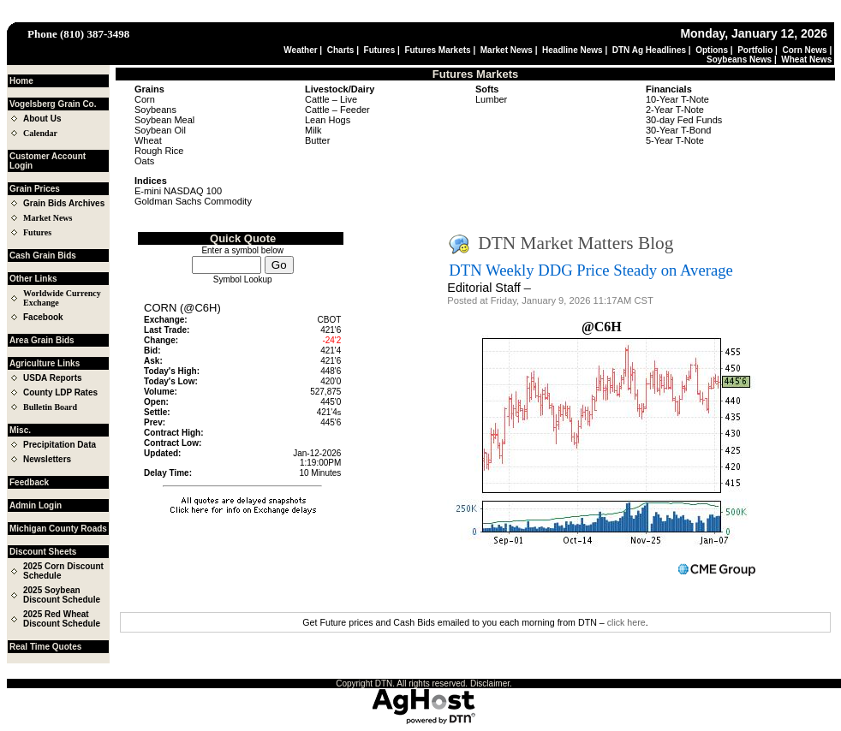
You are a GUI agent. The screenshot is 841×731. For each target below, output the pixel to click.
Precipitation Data (59, 444)
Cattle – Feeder (337, 109)
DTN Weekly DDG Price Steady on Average (590, 270)
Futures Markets (437, 50)
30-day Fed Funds (684, 120)
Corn (144, 99)
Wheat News (806, 59)
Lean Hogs (327, 120)
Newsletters (47, 459)
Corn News (804, 50)
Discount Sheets (42, 551)
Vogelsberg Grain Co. (53, 104)
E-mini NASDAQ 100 (178, 191)
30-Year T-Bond (678, 130)
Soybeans (155, 109)
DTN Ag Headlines (649, 50)
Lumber (491, 99)
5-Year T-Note (675, 140)
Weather (300, 50)
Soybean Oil (160, 130)
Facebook (43, 317)
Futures (380, 50)
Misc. (20, 430)
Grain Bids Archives (63, 203)
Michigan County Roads (58, 528)
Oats (144, 161)
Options (711, 50)
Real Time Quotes (45, 646)
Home (21, 81)
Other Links (33, 278)
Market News (506, 50)
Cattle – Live (331, 99)
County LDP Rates (60, 392)
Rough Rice (158, 151)
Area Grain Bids (42, 340)
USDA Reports (52, 378)
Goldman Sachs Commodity (193, 201)
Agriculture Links (44, 363)
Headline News (572, 50)
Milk (313, 130)
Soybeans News (739, 59)
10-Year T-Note (677, 99)
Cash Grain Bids (42, 255)
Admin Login (35, 505)
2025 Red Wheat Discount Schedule (61, 618)
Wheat (148, 140)
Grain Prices (34, 188)
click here (626, 622)
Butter (317, 140)
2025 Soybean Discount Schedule (61, 594)
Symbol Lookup (242, 279)
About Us (42, 118)
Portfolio (754, 50)
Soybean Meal (164, 120)
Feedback (29, 482)
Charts (341, 50)
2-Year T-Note (675, 109)
